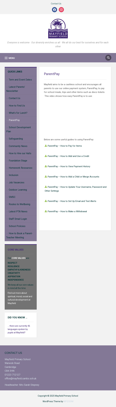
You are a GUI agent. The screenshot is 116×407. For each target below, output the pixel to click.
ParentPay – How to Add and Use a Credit (68, 156)
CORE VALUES (19, 258)
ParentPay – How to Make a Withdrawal (67, 211)
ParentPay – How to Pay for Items (65, 146)
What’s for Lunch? (18, 112)
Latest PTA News (18, 211)
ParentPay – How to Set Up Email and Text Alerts (72, 201)
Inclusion (13, 175)
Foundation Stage (18, 160)
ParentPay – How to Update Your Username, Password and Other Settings (75, 189)
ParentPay (14, 120)
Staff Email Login (18, 218)
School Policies (17, 226)
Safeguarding (16, 138)
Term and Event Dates (20, 79)
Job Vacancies (16, 182)
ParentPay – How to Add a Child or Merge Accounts (73, 176)
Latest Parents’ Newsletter (15, 88)
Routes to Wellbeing (19, 204)
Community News (18, 146)
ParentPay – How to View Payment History (69, 166)
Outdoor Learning (18, 189)
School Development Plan (18, 129)
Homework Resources (20, 167)
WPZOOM (68, 401)
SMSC (12, 197)
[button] (10, 58)
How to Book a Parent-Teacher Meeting (19, 235)
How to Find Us (17, 105)
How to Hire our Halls (20, 153)
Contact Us (56, 3)
